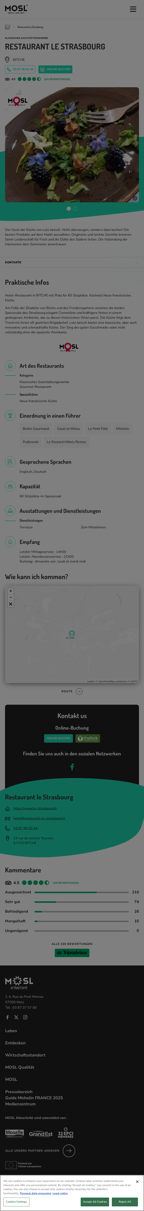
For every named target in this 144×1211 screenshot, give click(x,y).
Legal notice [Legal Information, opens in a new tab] (60, 1201)
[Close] (137, 1189)
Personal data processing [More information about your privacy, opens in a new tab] (35, 1201)
